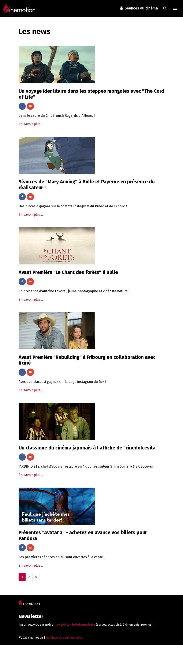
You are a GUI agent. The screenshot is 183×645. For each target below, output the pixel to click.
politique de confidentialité (64, 638)
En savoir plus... (31, 124)
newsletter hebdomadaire (74, 624)
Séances (138, 8)
